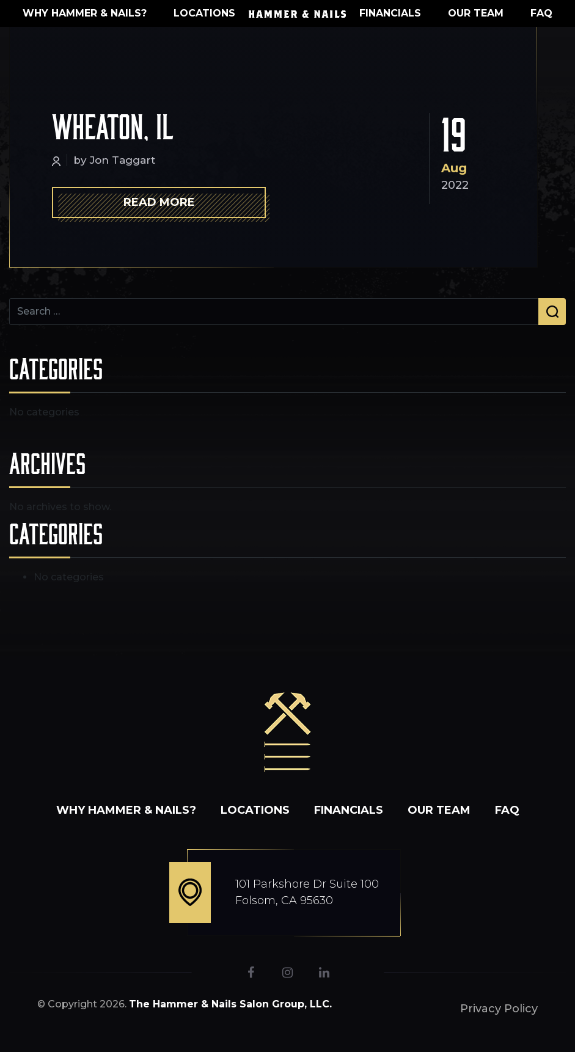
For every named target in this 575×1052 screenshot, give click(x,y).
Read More (159, 202)
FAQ (541, 13)
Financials (390, 13)
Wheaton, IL (113, 125)
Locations (204, 13)
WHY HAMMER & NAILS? (85, 13)
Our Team (476, 13)
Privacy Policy (499, 1008)
